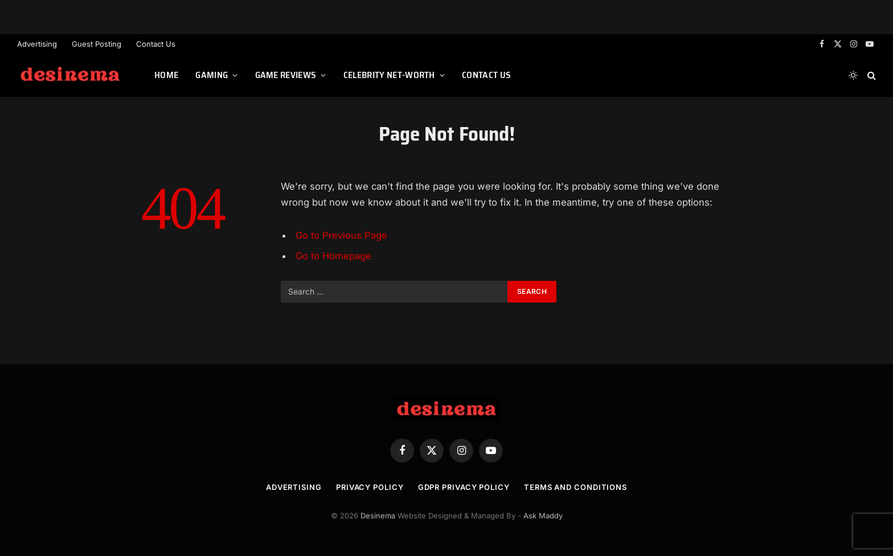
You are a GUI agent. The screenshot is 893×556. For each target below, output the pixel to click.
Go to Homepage (333, 255)
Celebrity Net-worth (389, 75)
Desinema (378, 515)
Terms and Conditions (575, 487)
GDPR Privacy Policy (464, 487)
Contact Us (155, 43)
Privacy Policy (370, 487)
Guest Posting (96, 43)
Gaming (211, 75)
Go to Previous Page (341, 235)
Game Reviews (286, 75)
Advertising (37, 43)
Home (166, 75)
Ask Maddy (543, 515)
